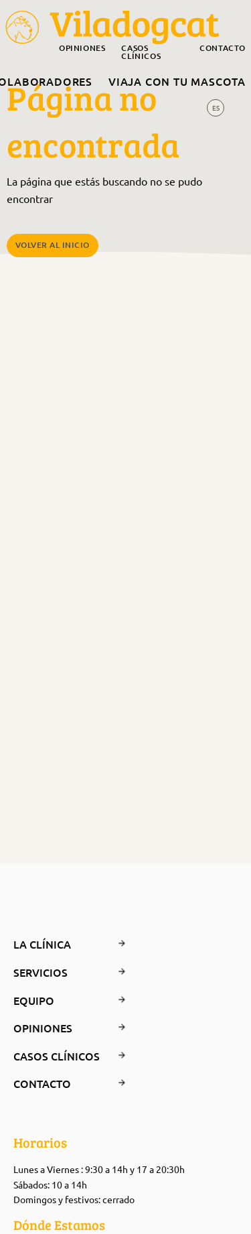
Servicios (56, 972)
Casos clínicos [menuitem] (141, 53)
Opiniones (56, 1027)
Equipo (56, 1000)
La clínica (56, 944)
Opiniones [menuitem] (82, 49)
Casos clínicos (56, 1055)
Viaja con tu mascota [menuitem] (177, 81)
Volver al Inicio (52, 245)
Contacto (56, 1083)
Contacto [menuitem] (222, 49)
